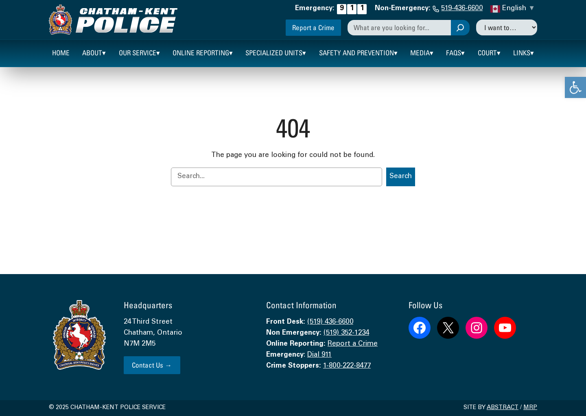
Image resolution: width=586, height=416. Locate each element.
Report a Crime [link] (313, 27)
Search (400, 176)
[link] (575, 87)
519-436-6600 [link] (462, 8)
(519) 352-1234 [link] (346, 333)
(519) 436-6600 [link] (330, 322)
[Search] (460, 27)
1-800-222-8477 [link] (347, 366)
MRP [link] (530, 408)
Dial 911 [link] (319, 355)
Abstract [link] (502, 408)
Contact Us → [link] (152, 365)
